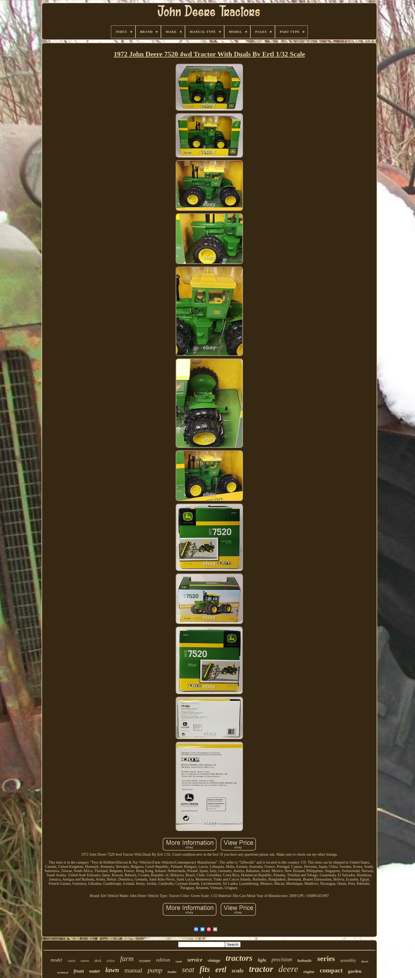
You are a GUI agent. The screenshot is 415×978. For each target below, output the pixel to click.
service (194, 960)
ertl (221, 969)
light (262, 960)
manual (133, 970)
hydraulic (304, 961)
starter (85, 961)
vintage (214, 960)
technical (62, 972)
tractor (261, 969)
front (79, 971)
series (326, 958)
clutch (71, 961)
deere (288, 969)
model (56, 960)
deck (97, 961)
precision (282, 959)
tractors (239, 958)
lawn (112, 970)
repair (178, 961)
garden (355, 971)
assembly (348, 960)
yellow (111, 961)
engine (308, 972)
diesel (364, 961)
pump (155, 970)
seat (188, 969)
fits (205, 969)
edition (163, 960)
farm (127, 959)
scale (237, 970)
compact (331, 970)
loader (172, 972)
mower (145, 960)
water (94, 971)
